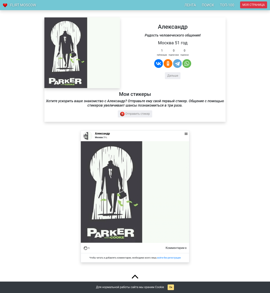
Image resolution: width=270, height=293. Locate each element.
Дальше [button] (172, 75)
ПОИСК (208, 5)
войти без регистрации (169, 258)
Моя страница (253, 5)
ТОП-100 (227, 5)
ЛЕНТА (190, 5)
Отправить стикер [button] (135, 114)
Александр (102, 133)
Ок (170, 287)
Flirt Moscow (23, 5)
